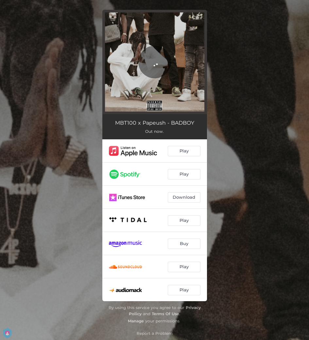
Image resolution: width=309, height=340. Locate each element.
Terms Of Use (165, 313)
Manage (136, 320)
